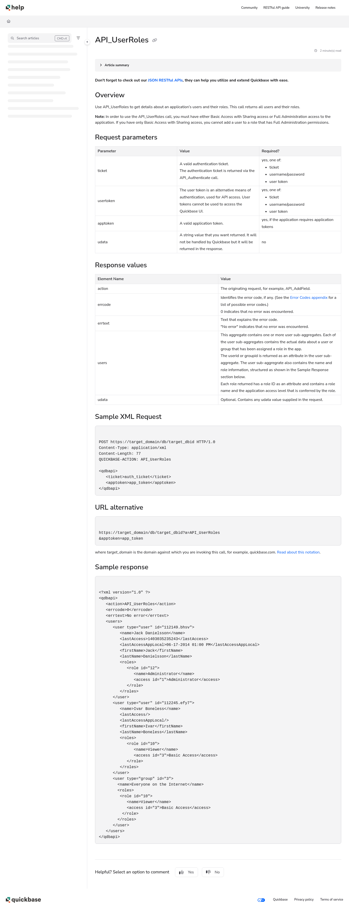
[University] (302, 7)
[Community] (249, 7)
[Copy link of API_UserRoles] (155, 40)
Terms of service (331, 899)
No (213, 872)
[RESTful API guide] (276, 7)
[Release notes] (325, 7)
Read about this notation (298, 552)
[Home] (15, 8)
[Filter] (78, 38)
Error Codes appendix (308, 297)
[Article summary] (218, 65)
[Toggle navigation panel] (87, 42)
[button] (39, 38)
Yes (186, 872)
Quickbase (280, 899)
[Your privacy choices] (261, 900)
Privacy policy (304, 899)
